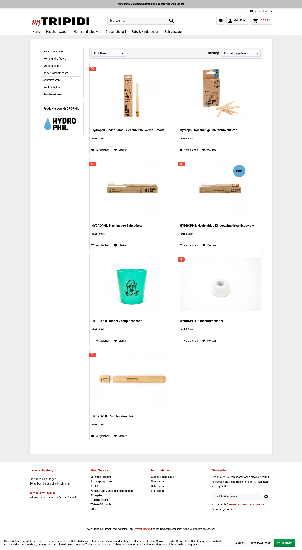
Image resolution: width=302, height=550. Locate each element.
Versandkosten (143, 529)
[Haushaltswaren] (57, 31)
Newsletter (157, 481)
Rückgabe (96, 495)
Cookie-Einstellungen (163, 476)
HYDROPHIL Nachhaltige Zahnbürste (116, 225)
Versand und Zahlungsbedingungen (111, 490)
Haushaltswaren (53, 51)
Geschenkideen (52, 94)
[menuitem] (141, 21)
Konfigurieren (285, 542)
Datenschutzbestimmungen (243, 504)
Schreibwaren (51, 80)
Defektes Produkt (100, 476)
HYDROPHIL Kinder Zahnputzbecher (116, 321)
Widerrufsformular (101, 504)
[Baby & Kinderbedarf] (145, 31)
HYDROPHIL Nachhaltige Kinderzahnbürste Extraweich (217, 225)
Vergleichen (100, 149)
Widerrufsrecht (99, 499)
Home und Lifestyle (54, 58)
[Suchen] (171, 21)
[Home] (36, 31)
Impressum (157, 490)
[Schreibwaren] (174, 31)
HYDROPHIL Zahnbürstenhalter (201, 321)
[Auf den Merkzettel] (120, 150)
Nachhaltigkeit (52, 87)
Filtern (100, 53)
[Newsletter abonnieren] (266, 496)
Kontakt (95, 486)
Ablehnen (239, 542)
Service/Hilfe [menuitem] (260, 11)
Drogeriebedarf (52, 65)
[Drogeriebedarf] (116, 31)
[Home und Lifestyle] (87, 31)
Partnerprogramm (101, 481)
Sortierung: (213, 53)
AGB (93, 509)
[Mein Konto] (237, 21)
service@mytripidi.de (42, 492)
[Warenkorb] (261, 21)
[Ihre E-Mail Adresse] (236, 496)
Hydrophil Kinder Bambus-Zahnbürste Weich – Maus (127, 130)
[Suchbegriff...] (141, 21)
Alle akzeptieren (261, 542)
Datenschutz (158, 486)
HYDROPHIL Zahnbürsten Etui (112, 416)
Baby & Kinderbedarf (55, 72)
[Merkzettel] (220, 21)
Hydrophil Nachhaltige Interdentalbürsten (208, 130)
